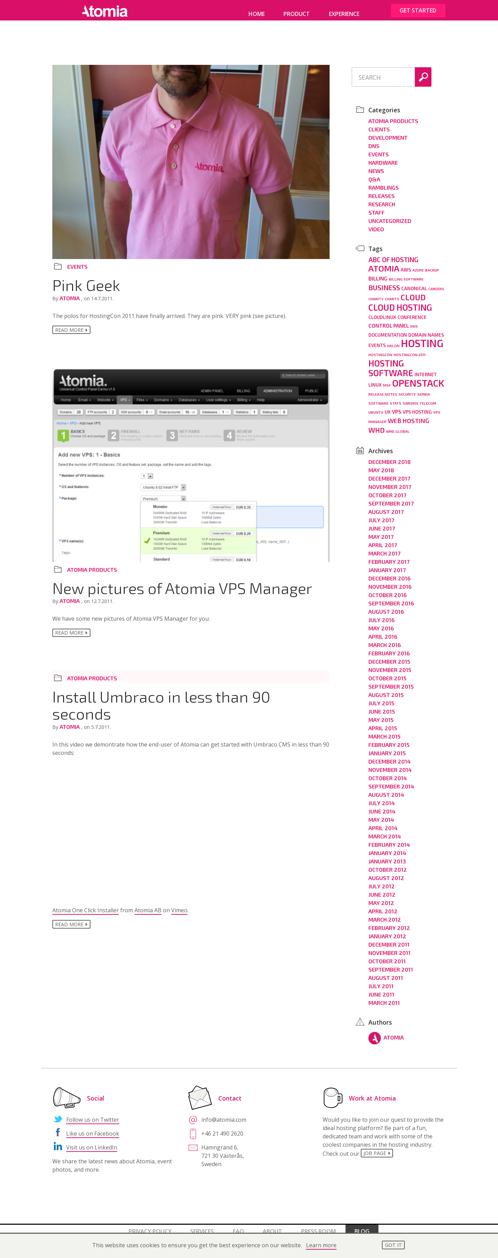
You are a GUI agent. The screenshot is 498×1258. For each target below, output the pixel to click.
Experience (344, 14)
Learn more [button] (321, 1245)
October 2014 (387, 773)
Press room (318, 1226)
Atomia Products (92, 571)
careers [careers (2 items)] (436, 284)
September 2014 (391, 781)
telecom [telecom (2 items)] (427, 398)
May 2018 (381, 465)
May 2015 (381, 715)
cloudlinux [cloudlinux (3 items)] (382, 312)
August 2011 (385, 973)
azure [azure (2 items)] (418, 265)
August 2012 (386, 873)
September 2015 (391, 681)
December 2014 (389, 756)
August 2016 (386, 606)
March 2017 (384, 548)
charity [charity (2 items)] (376, 294)
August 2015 (386, 690)
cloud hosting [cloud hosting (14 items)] (400, 302)
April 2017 (382, 540)
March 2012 (384, 914)
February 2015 (389, 739)
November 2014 (390, 764)
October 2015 (387, 673)
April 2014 (382, 823)
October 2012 (387, 864)
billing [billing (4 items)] (377, 273)
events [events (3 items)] (377, 340)
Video (376, 224)
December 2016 (389, 573)
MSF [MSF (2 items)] (387, 380)
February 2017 (388, 556)
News (376, 166)
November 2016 (390, 581)
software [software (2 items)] (378, 398)
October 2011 (387, 956)
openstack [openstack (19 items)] (418, 378)
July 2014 (381, 798)
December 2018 (389, 457)
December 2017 (389, 473)
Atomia (70, 298)
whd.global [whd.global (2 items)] (398, 426)
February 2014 (389, 839)
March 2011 (384, 997)
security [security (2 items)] (407, 389)
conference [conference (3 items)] (412, 312)
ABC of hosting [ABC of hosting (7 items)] (393, 255)
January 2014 (387, 848)
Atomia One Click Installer (85, 913)
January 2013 (387, 856)
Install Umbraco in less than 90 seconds (161, 708)
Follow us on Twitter (92, 1115)
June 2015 (381, 706)
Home (256, 14)
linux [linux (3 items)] (375, 380)
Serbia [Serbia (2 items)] (423, 389)
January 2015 (387, 748)
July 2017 (381, 515)
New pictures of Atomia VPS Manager (182, 589)
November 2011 (389, 948)
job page (376, 1149)
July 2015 (381, 698)
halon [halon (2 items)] (393, 340)
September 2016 (391, 598)
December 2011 (389, 939)
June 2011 (381, 989)
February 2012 (389, 923)
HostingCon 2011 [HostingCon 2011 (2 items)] (410, 349)
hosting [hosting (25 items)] (422, 338)
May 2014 (381, 814)
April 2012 (382, 906)
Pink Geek (86, 284)
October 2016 (387, 590)
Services (202, 1226)
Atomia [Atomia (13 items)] (383, 263)
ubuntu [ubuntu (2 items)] (375, 407)
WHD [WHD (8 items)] (376, 425)
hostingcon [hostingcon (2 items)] (380, 349)
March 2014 (384, 831)
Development (388, 132)
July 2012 (381, 881)
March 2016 (384, 640)
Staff (376, 207)
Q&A (374, 174)
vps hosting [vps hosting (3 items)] (417, 407)
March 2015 (384, 731)
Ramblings (383, 182)
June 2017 (381, 523)
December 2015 (389, 656)
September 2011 (390, 964)
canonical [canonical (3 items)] (414, 283)
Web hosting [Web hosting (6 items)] (408, 416)
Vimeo (179, 913)
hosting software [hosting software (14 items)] (390, 363)
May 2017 (380, 531)
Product (296, 14)
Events (77, 266)
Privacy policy (150, 1226)
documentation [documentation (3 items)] (387, 330)
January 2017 (386, 565)
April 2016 (382, 631)
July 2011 (381, 981)
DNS (373, 141)
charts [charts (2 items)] (392, 294)
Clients (379, 124)
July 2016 (381, 615)
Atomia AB (147, 913)
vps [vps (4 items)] (396, 407)
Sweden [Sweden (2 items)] (410, 398)
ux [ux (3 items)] (388, 407)
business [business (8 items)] (384, 282)
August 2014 (386, 789)
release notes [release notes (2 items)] (382, 389)
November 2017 (389, 482)
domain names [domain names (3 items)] (426, 330)
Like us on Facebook (92, 1128)
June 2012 (381, 889)
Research (381, 199)
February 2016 (389, 648)
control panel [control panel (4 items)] (388, 321)
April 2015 (382, 723)
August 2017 (385, 506)
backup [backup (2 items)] (432, 265)
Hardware (383, 157)
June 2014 (381, 806)
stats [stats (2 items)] (395, 398)
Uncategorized (389, 216)
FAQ (238, 1226)
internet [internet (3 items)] (425, 369)
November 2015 (389, 665)
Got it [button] (393, 1245)
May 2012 (381, 898)
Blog (362, 1226)
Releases (381, 191)
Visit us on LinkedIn (91, 1142)
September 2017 (390, 498)
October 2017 (387, 490)
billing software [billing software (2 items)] (406, 274)
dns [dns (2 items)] (414, 321)
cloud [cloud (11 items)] (413, 292)
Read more (69, 330)
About (272, 1226)
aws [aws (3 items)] (406, 265)
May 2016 (381, 623)
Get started (418, 10)
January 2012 (387, 931)
